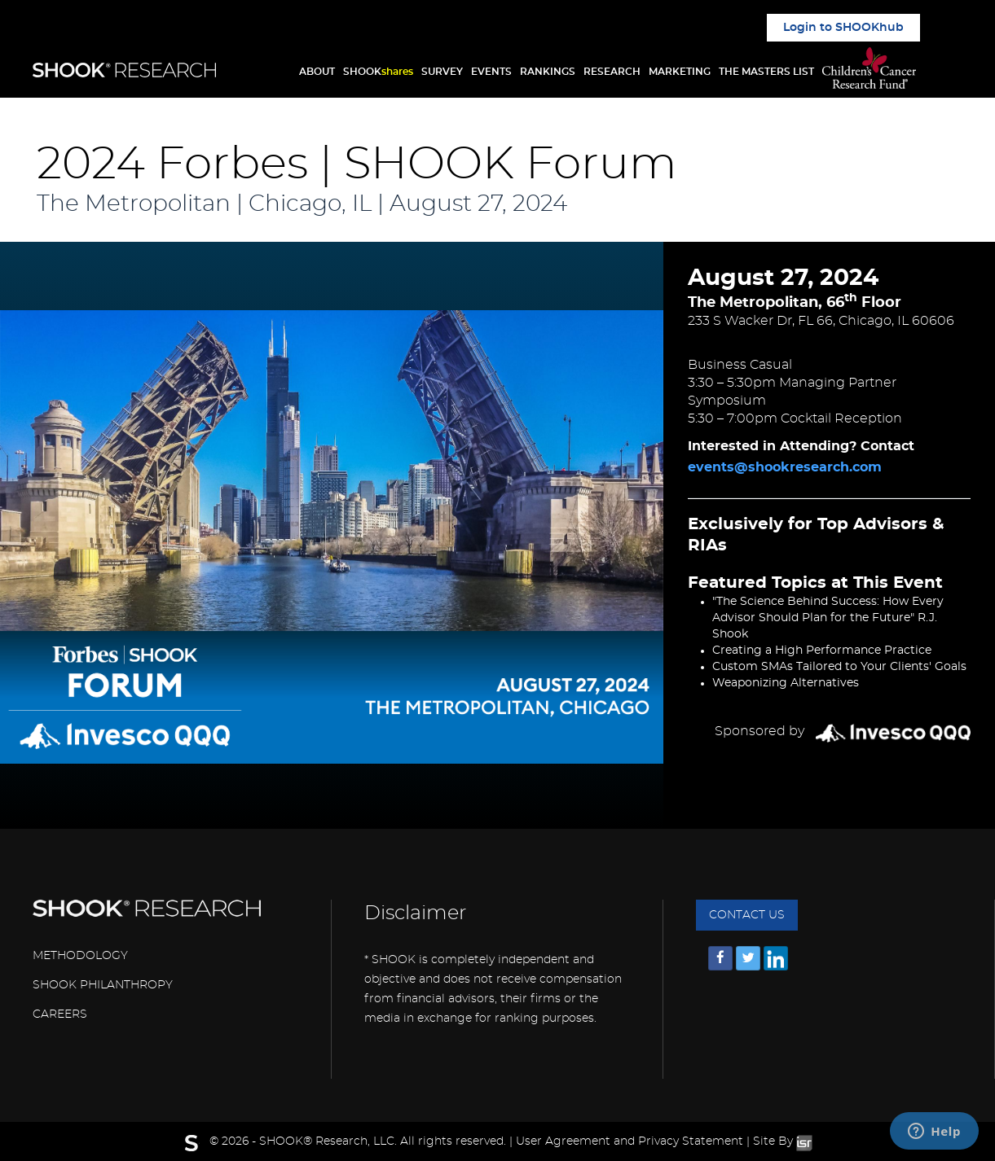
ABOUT (317, 72)
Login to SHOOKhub (843, 27)
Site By (782, 1141)
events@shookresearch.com (785, 467)
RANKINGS (547, 72)
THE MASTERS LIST (766, 72)
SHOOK (378, 72)
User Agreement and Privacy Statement (629, 1141)
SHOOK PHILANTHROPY (103, 985)
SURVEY (442, 72)
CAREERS (60, 1014)
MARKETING (680, 72)
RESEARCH (612, 72)
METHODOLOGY (80, 956)
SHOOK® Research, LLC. (328, 1141)
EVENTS (491, 72)
